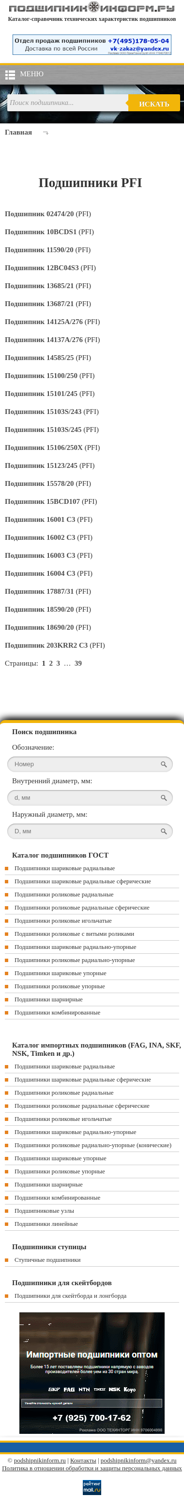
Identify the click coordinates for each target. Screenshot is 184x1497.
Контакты (83, 1460)
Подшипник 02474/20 (40, 214)
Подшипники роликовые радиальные (64, 894)
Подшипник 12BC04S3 (42, 268)
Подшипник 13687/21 (40, 304)
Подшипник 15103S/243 (44, 411)
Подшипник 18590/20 (40, 609)
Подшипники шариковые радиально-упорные (76, 946)
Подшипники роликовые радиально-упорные (75, 960)
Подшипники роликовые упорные (60, 986)
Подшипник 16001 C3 (41, 519)
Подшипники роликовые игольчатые (63, 920)
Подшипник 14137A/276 (45, 340)
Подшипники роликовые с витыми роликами (74, 933)
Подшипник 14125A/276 (45, 322)
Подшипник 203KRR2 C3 (47, 645)
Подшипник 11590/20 (40, 250)
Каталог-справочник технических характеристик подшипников (92, 19)
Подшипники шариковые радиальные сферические (83, 881)
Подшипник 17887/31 (40, 591)
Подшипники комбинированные (57, 1012)
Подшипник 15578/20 (40, 483)
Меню (32, 74)
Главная (18, 132)
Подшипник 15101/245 (42, 393)
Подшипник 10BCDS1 (41, 232)
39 (78, 663)
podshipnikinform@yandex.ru (139, 1460)
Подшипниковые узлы (44, 1210)
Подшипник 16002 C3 (41, 537)
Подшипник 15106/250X (45, 447)
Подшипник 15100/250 (42, 375)
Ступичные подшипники (47, 1259)
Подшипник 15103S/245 (44, 429)
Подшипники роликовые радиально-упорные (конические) (93, 1145)
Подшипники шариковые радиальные (65, 868)
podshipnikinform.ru (40, 1460)
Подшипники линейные (46, 1223)
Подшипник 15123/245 (42, 465)
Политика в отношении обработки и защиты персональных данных (92, 1468)
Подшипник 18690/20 (40, 627)
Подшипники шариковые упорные (61, 973)
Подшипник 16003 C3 (41, 555)
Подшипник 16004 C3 (41, 573)
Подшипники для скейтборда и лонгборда (70, 1295)
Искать (154, 104)
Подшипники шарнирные (49, 999)
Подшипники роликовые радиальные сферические (82, 907)
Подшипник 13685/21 (40, 286)
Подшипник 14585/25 (40, 357)
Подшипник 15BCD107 (43, 501)
